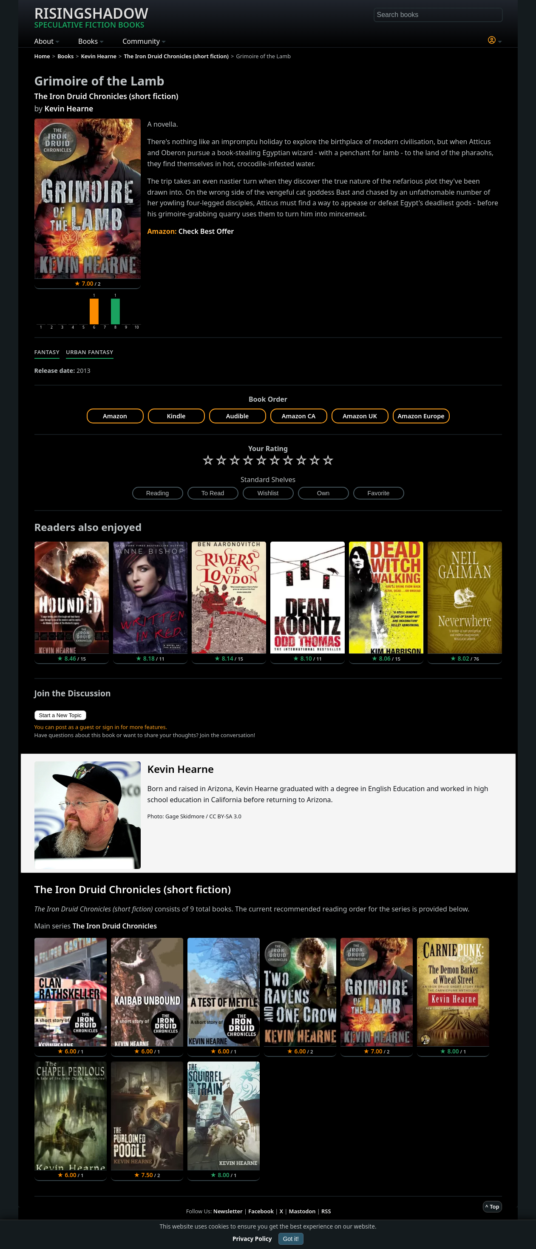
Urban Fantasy (89, 352)
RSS (326, 1211)
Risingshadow (91, 16)
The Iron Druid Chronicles (114, 926)
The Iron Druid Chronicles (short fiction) (106, 96)
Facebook (261, 1211)
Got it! (291, 1238)
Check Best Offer (206, 231)
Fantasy (47, 352)
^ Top (492, 1206)
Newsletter (228, 1211)
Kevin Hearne (69, 108)
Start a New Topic (60, 715)
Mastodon (302, 1211)
